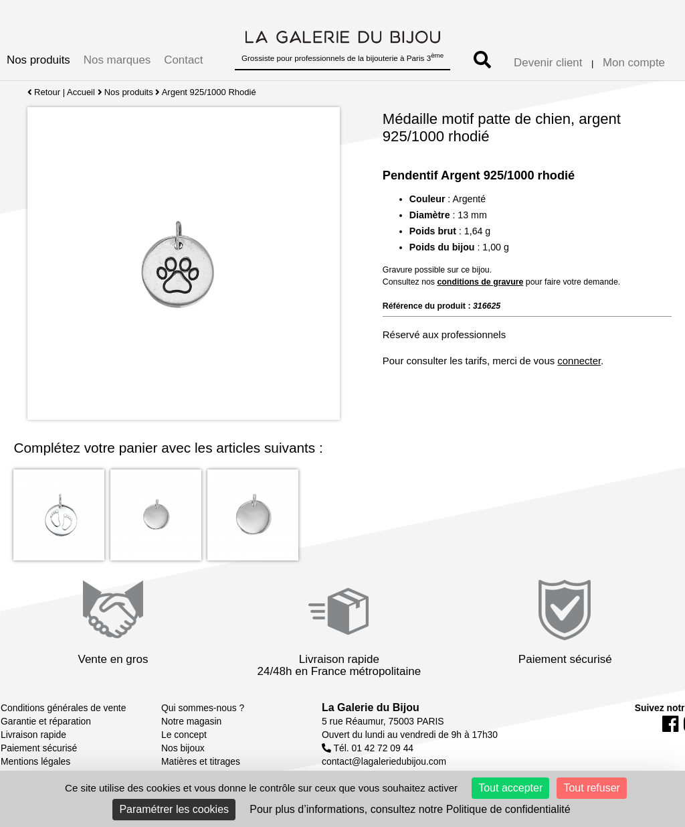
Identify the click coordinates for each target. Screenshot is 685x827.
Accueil (81, 92)
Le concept (184, 734)
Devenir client (548, 62)
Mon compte (634, 62)
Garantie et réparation (46, 721)
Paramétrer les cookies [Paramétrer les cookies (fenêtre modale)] (174, 809)
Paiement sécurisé (39, 748)
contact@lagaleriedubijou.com (384, 761)
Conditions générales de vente (63, 707)
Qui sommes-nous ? (202, 707)
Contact (183, 60)
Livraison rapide (33, 734)
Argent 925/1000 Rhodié (209, 92)
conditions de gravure (480, 282)
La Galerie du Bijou (370, 707)
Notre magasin (191, 721)
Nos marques (117, 60)
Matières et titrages (200, 761)
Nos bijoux (183, 748)
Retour (43, 92)
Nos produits (38, 60)
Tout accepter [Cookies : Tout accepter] (510, 788)
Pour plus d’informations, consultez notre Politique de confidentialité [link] (410, 809)
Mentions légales (35, 761)
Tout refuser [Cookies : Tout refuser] (591, 788)
